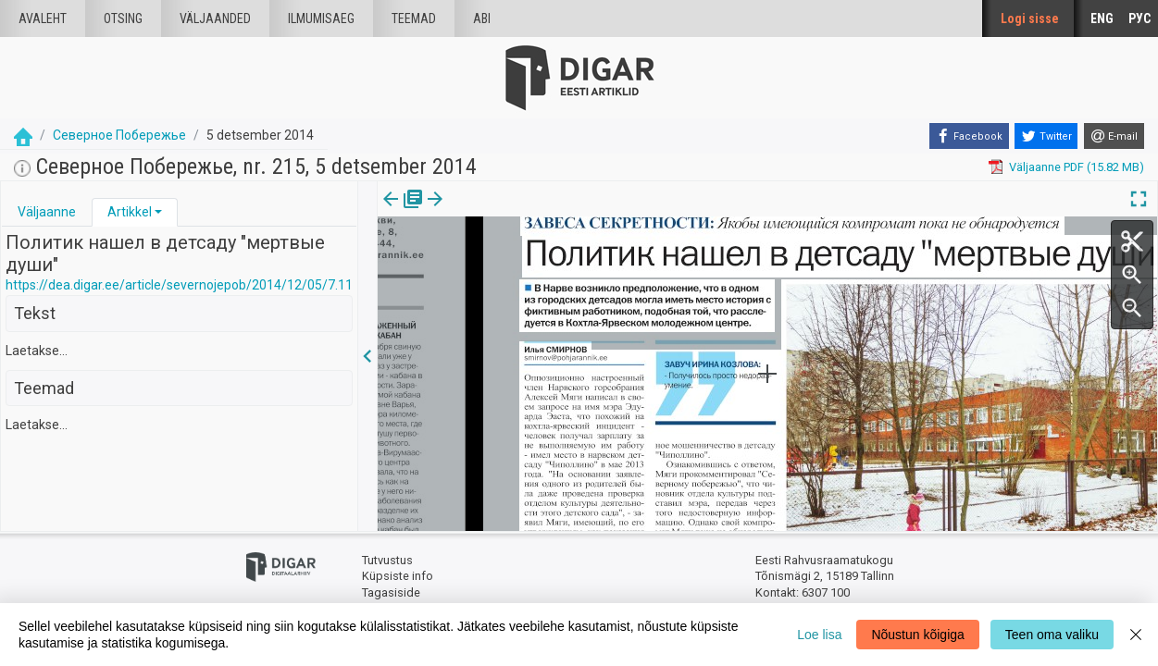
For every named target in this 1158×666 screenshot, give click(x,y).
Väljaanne (47, 211)
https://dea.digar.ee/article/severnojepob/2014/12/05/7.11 (179, 285)
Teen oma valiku (1052, 634)
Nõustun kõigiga (917, 634)
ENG (1102, 18)
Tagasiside (391, 592)
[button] (158, 212)
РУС (1139, 18)
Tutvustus (387, 560)
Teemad (414, 18)
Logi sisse (1030, 18)
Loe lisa (819, 634)
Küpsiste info (397, 576)
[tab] (47, 212)
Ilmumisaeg (321, 18)
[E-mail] (1114, 136)
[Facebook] (969, 136)
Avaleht (43, 18)
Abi (482, 18)
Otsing (123, 18)
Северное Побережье (119, 135)
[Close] (1136, 634)
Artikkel (129, 211)
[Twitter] (1046, 136)
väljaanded (215, 18)
